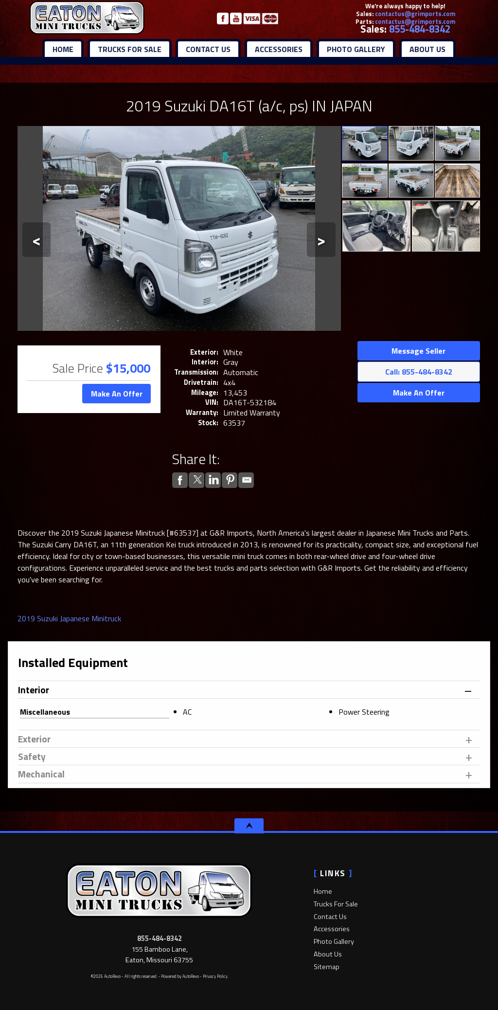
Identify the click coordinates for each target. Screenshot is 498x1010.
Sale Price (78, 368)
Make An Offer (116, 393)
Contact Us (330, 916)
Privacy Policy (215, 976)
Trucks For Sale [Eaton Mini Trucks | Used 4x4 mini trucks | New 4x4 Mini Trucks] (129, 49)
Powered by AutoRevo (180, 976)
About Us (328, 954)
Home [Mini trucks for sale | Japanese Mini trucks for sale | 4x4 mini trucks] (63, 49)
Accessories (332, 928)
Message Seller (418, 351)
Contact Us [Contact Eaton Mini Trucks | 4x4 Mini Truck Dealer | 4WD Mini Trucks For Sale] (208, 49)
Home (323, 891)
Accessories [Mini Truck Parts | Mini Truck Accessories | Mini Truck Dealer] (278, 49)
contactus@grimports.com (415, 13)
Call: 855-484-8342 (418, 372)
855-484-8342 (419, 28)
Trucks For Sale (336, 904)
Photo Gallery (356, 49)
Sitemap (326, 966)
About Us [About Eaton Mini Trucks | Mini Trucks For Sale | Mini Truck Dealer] (427, 49)
